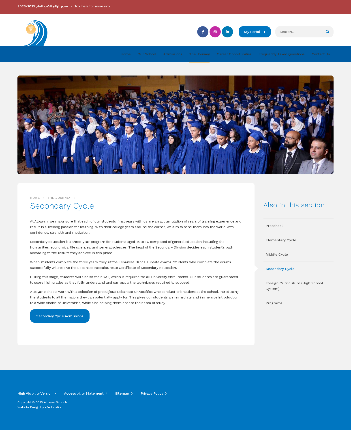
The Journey (59, 197)
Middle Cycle (277, 254)
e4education (53, 407)
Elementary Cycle (281, 240)
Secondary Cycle (280, 269)
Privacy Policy (152, 393)
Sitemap (122, 393)
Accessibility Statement (84, 393)
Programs (274, 303)
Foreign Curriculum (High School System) (294, 286)
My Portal (254, 32)
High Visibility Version (34, 393)
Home (35, 197)
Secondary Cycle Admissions (59, 316)
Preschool (274, 226)
